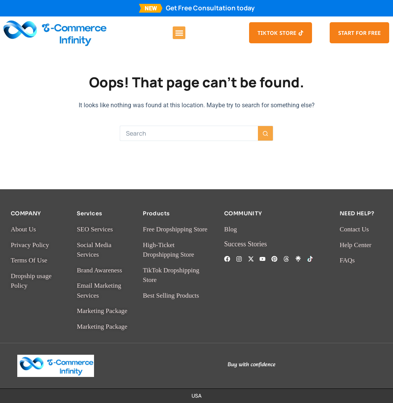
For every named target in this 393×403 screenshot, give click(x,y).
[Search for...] (189, 133)
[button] (179, 32)
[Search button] (265, 133)
